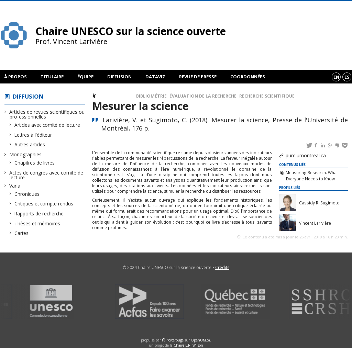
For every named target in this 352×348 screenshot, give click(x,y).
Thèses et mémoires (37, 223)
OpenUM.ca (200, 340)
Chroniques (27, 194)
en (336, 77)
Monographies (26, 154)
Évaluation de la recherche (202, 96)
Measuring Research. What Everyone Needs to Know (312, 175)
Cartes (22, 233)
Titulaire (52, 77)
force (175, 340)
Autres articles (30, 144)
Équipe (85, 77)
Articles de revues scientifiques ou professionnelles (47, 114)
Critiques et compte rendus (44, 203)
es (347, 77)
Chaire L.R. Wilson (188, 345)
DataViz (155, 77)
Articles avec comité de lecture (47, 125)
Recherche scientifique (267, 96)
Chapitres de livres (35, 162)
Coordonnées (247, 77)
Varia (15, 185)
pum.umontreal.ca (306, 155)
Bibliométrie (151, 96)
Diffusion (119, 77)
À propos (15, 77)
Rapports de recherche (39, 213)
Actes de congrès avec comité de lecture (46, 175)
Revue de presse (198, 77)
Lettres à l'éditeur (33, 135)
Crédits (222, 267)
